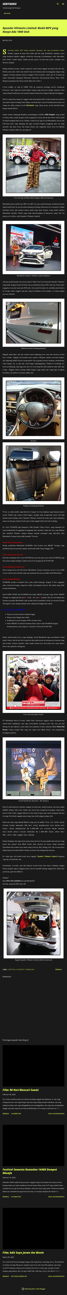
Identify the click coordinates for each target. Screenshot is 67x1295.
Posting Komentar (19, 1276)
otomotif (20, 969)
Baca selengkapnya (56, 1114)
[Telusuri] (58, 4)
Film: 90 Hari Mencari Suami (21, 1090)
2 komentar (16, 1114)
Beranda (7, 13)
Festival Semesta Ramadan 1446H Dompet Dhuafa (30, 1171)
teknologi (29, 969)
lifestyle (11, 969)
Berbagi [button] (58, 969)
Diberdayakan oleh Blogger (33, 1289)
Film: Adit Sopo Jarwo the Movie (23, 1252)
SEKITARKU (10, 4)
